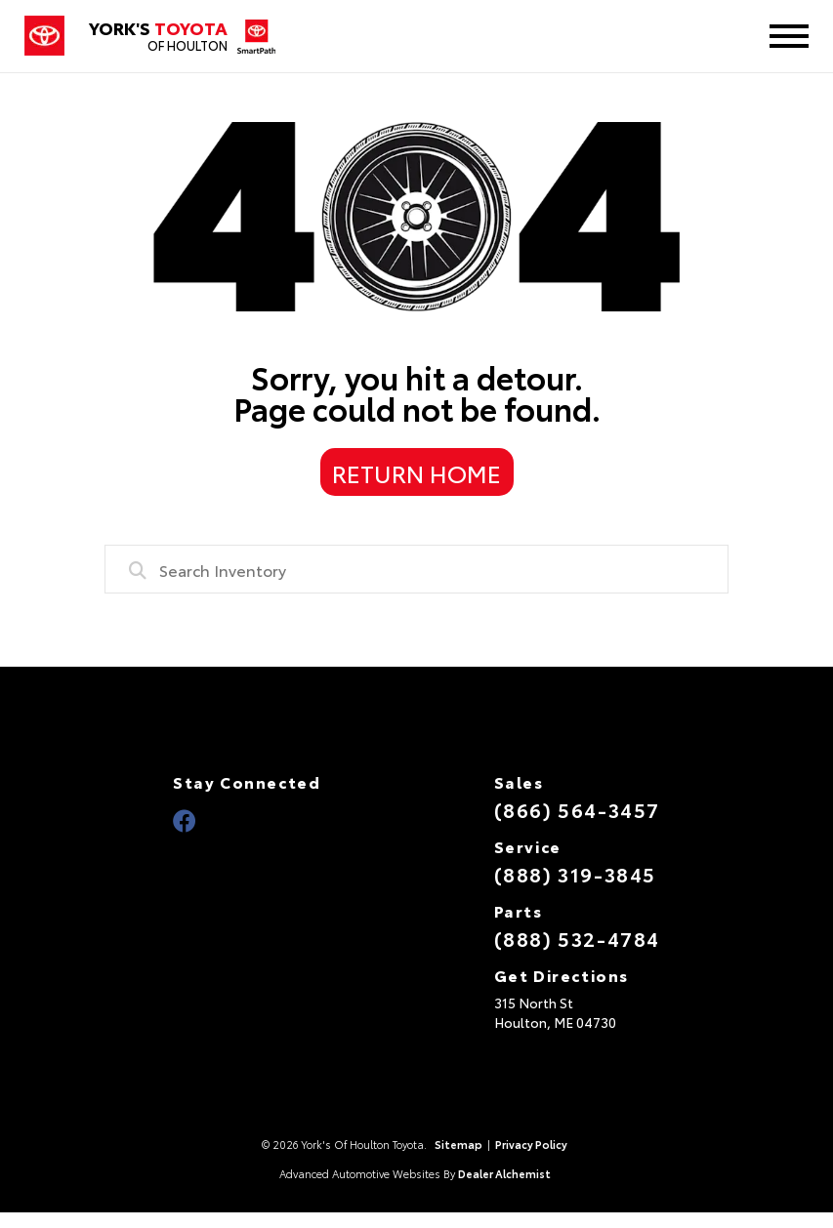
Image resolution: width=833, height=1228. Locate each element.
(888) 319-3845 (575, 873)
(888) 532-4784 (577, 938)
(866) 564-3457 (577, 809)
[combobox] (416, 569)
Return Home (416, 472)
